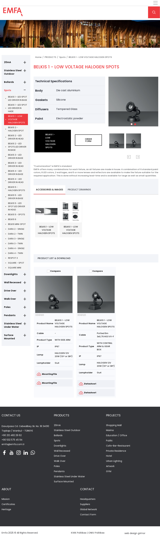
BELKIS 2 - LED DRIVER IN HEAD (16, 137)
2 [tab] (135, 125)
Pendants (9, 315)
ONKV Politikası (96, 532)
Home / (40, 57)
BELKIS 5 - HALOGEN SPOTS (16, 189)
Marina (110, 430)
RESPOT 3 (13, 258)
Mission (6, 499)
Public (109, 440)
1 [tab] (132, 125)
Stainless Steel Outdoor (13, 72)
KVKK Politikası (78, 532)
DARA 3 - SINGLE (16, 238)
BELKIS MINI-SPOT (17, 224)
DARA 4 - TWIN (15, 253)
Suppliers (85, 504)
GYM (108, 471)
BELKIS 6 (12, 219)
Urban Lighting (114, 461)
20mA (7, 62)
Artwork (110, 466)
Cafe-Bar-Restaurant (118, 445)
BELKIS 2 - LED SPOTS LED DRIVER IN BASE (17, 147)
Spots (7, 90)
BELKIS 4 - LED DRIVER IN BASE (15, 172)
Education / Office (116, 435)
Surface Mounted (9, 337)
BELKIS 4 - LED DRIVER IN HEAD (16, 180)
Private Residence (116, 451)
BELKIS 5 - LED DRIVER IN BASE (15, 197)
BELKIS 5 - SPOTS (16, 214)
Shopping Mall (114, 425)
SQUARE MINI (14, 267)
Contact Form (88, 514)
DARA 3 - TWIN (15, 243)
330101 (39, 315)
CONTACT (87, 489)
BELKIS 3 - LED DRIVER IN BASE (15, 156)
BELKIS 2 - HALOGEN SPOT (16, 129)
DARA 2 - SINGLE (16, 229)
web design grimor (134, 533)
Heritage (6, 509)
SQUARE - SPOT (16, 262)
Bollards (9, 82)
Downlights (11, 274)
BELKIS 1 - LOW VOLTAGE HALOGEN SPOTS (16, 119)
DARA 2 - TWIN (15, 233)
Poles (7, 307)
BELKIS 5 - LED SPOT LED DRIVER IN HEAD (16, 206)
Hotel (109, 456)
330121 (81, 315)
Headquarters (87, 499)
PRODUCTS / (52, 57)
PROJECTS (113, 415)
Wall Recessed (12, 282)
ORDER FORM (88, 140)
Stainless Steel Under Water (13, 325)
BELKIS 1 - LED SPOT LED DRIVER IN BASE (17, 98)
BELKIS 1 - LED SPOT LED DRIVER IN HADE (17, 108)
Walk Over (10, 298)
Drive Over (10, 290)
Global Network (88, 509)
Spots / (64, 57)
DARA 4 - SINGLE (16, 248)
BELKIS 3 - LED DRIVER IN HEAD (16, 164)
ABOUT (6, 489)
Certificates (8, 504)
